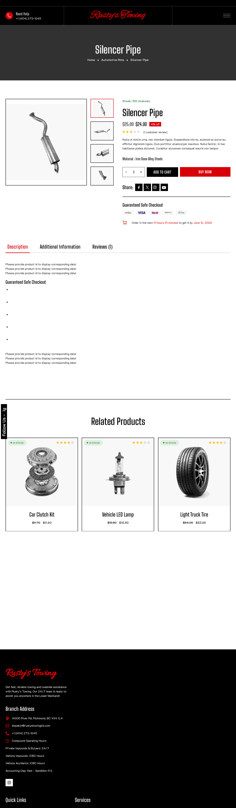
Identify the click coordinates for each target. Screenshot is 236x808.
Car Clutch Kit (52, 515)
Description (28, 247)
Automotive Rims (112, 60)
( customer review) (155, 131)
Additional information (70, 247)
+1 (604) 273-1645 (28, 18)
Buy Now (205, 172)
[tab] (28, 248)
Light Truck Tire (204, 515)
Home (91, 60)
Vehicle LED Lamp (128, 515)
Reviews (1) (113, 247)
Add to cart (162, 172)
